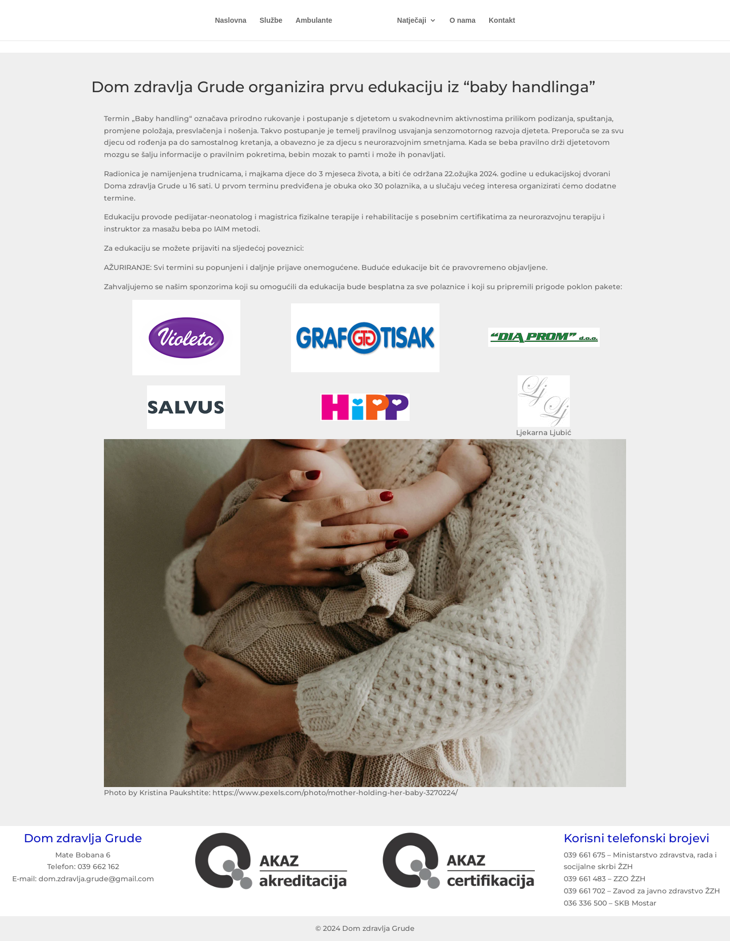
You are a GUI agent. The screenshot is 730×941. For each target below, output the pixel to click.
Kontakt (498, 20)
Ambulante (317, 20)
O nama (459, 20)
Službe (274, 20)
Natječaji (408, 20)
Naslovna (234, 20)
